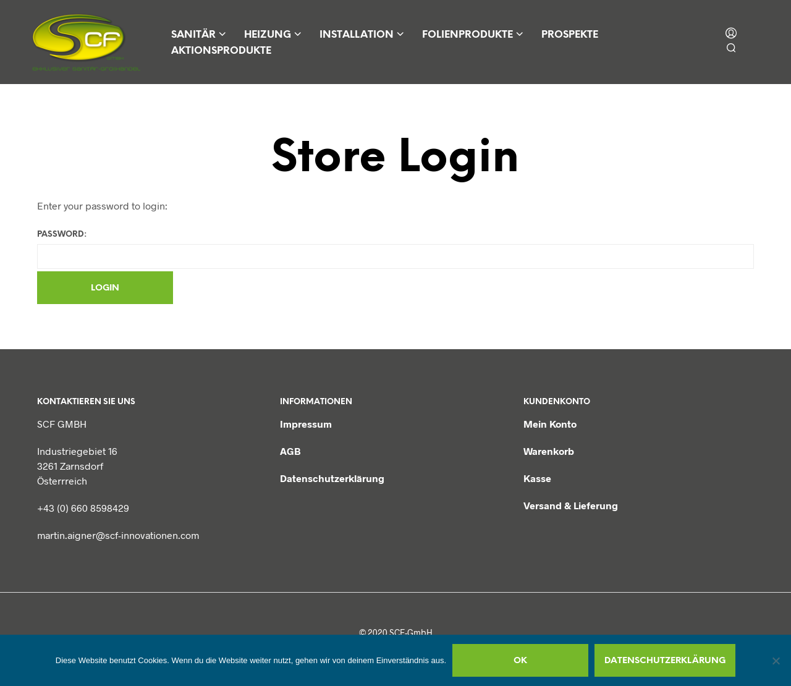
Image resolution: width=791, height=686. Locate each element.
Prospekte (569, 35)
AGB (290, 451)
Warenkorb (548, 451)
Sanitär (193, 35)
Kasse (537, 478)
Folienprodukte (467, 35)
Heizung (267, 35)
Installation (356, 35)
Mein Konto (550, 424)
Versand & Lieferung (570, 505)
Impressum (306, 424)
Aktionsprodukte (221, 51)
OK (520, 661)
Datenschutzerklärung (332, 478)
